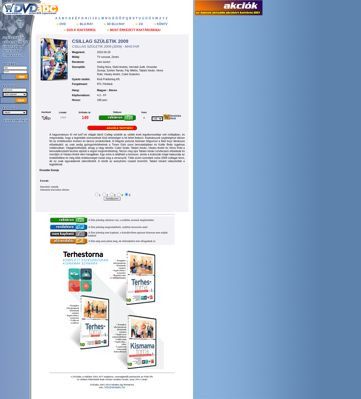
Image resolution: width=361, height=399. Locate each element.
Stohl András (120, 66)
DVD (63, 24)
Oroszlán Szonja (49, 170)
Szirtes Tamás (115, 70)
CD (141, 24)
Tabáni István (147, 70)
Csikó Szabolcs (131, 74)
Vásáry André (112, 74)
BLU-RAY (87, 24)
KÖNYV (162, 24)
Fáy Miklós (131, 70)
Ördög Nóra (104, 66)
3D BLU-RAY (116, 24)
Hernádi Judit (137, 66)
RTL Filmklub (105, 83)
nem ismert (103, 61)
